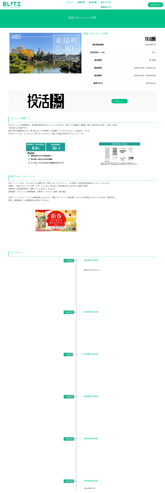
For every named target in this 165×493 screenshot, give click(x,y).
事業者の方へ (106, 7)
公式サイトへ (119, 101)
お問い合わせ (155, 5)
